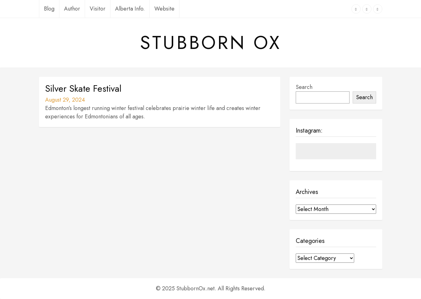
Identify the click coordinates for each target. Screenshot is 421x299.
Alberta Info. (130, 9)
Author (72, 9)
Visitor (97, 9)
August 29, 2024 (65, 100)
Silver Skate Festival (83, 88)
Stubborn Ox (210, 42)
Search (304, 87)
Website (164, 9)
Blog (49, 9)
